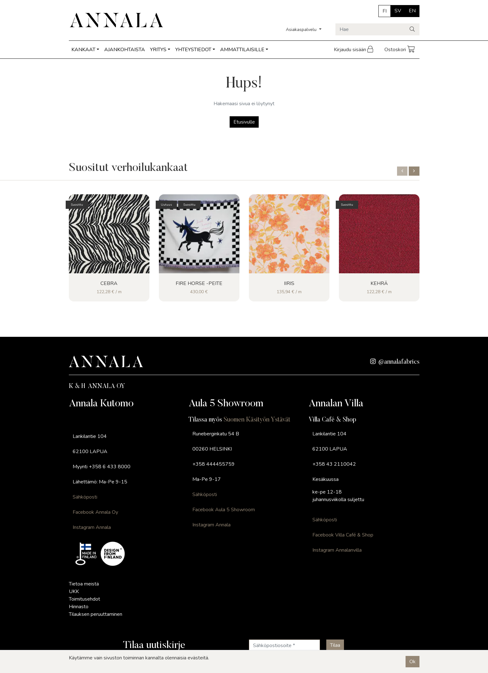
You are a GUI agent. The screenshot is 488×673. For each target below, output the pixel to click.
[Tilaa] (335, 645)
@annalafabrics (394, 362)
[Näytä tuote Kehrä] (379, 233)
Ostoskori (400, 49)
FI (385, 11)
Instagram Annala (92, 527)
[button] (402, 171)
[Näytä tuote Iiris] (289, 233)
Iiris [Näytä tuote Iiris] (289, 283)
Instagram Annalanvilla (337, 550)
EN (412, 10)
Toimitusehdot (84, 599)
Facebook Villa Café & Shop (342, 534)
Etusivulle (244, 121)
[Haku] (412, 29)
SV (398, 10)
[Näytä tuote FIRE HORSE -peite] (199, 233)
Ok (412, 661)
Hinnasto (78, 606)
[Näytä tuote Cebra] (109, 233)
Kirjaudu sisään (354, 49)
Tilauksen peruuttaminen (95, 614)
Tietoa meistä (84, 583)
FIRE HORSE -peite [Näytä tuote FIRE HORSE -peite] (199, 283)
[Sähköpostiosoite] (284, 646)
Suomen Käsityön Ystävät (257, 420)
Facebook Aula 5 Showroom (223, 509)
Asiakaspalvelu (302, 30)
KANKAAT (83, 49)
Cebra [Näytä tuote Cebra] (108, 283)
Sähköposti (85, 497)
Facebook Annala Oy (95, 512)
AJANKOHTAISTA (124, 49)
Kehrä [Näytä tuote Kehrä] (379, 283)
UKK (74, 591)
